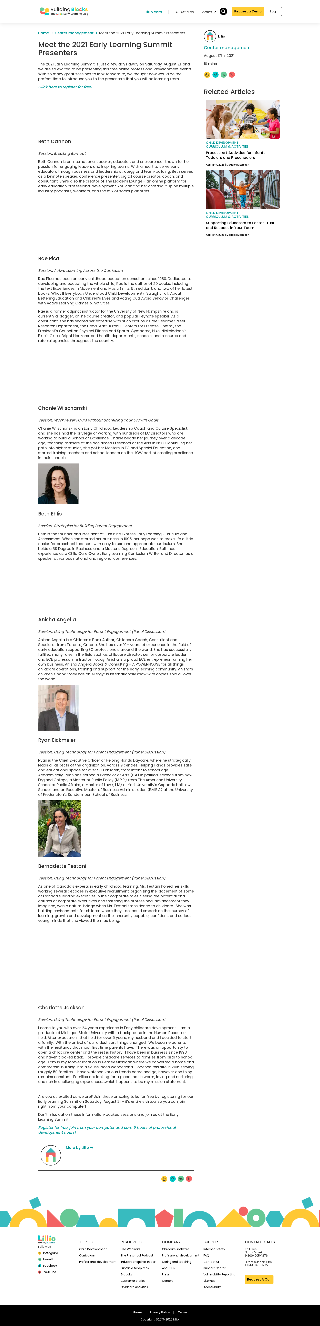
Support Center (214, 1268)
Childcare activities (134, 1287)
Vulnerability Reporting (219, 1274)
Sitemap (209, 1281)
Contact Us (211, 1262)
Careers (167, 1281)
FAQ (206, 1255)
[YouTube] (47, 1272)
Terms (182, 1312)
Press (165, 1274)
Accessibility (212, 1287)
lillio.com (154, 11)
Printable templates (135, 1268)
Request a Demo (248, 11)
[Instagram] (48, 1253)
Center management (227, 48)
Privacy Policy (160, 1312)
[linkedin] (46, 1259)
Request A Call (259, 1279)
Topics (208, 11)
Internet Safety (214, 1249)
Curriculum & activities (227, 146)
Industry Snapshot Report (139, 1262)
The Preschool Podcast (137, 1255)
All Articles (184, 11)
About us (168, 1268)
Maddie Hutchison (238, 164)
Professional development (98, 1262)
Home (137, 1312)
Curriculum (87, 1255)
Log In (275, 11)
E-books (126, 1274)
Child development (222, 143)
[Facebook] (47, 1265)
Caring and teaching (176, 1262)
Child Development (93, 1249)
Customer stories (133, 1281)
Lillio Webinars (130, 1249)
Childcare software (175, 1249)
